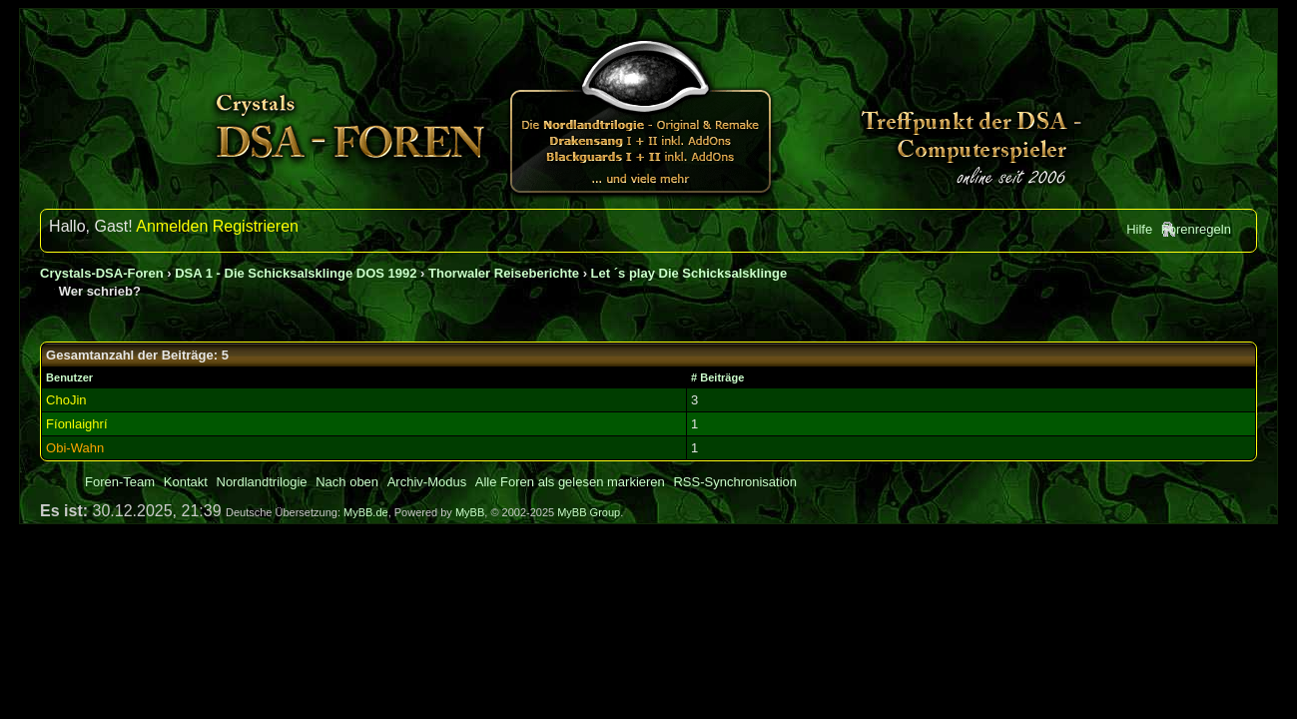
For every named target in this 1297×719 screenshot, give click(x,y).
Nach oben (347, 481)
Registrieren (256, 226)
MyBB (469, 512)
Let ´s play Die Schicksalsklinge (689, 273)
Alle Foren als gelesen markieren (570, 481)
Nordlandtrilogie (262, 481)
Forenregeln (1196, 229)
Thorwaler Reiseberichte (503, 273)
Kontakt (186, 481)
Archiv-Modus (426, 481)
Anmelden (172, 226)
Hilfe (1139, 229)
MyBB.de (365, 512)
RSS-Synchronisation (735, 481)
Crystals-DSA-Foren (102, 273)
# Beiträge (717, 377)
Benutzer (69, 377)
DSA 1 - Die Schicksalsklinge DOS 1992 (295, 273)
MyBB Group (588, 512)
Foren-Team (120, 481)
